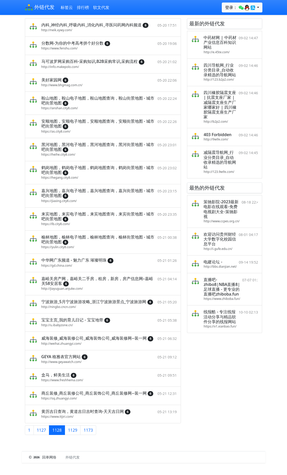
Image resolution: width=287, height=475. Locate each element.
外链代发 (40, 8)
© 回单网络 (43, 457)
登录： (240, 8)
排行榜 (83, 7)
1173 (88, 430)
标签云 (67, 7)
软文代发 (101, 7)
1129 (72, 430)
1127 (41, 430)
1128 (57, 430)
